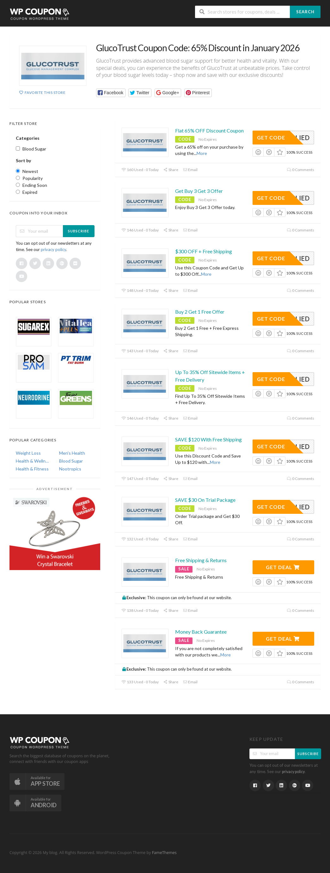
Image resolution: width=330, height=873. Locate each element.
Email (190, 169)
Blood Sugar (71, 461)
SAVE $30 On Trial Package (205, 500)
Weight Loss (28, 453)
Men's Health (72, 453)
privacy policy (53, 249)
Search (305, 11)
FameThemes (164, 852)
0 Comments (300, 169)
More (202, 153)
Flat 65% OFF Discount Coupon (209, 130)
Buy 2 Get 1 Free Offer (199, 312)
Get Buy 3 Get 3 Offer (199, 191)
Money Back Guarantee (201, 632)
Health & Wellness (33, 461)
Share (170, 169)
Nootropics (70, 468)
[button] (110, 93)
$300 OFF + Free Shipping (203, 251)
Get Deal (283, 567)
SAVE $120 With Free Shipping (208, 439)
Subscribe (78, 231)
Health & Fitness (32, 468)
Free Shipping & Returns (201, 560)
